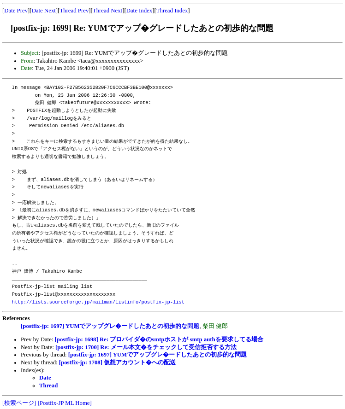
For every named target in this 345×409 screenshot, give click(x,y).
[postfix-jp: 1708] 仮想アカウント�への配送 (117, 362)
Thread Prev (74, 10)
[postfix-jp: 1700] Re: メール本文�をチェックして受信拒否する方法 (146, 347)
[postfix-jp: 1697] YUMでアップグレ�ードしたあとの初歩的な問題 (110, 326)
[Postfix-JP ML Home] (65, 403)
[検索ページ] (19, 403)
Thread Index (172, 10)
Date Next (44, 10)
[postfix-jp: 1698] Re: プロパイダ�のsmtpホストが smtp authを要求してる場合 (159, 339)
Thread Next (107, 10)
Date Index (139, 10)
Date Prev (16, 10)
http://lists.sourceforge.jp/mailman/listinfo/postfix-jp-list (98, 302)
